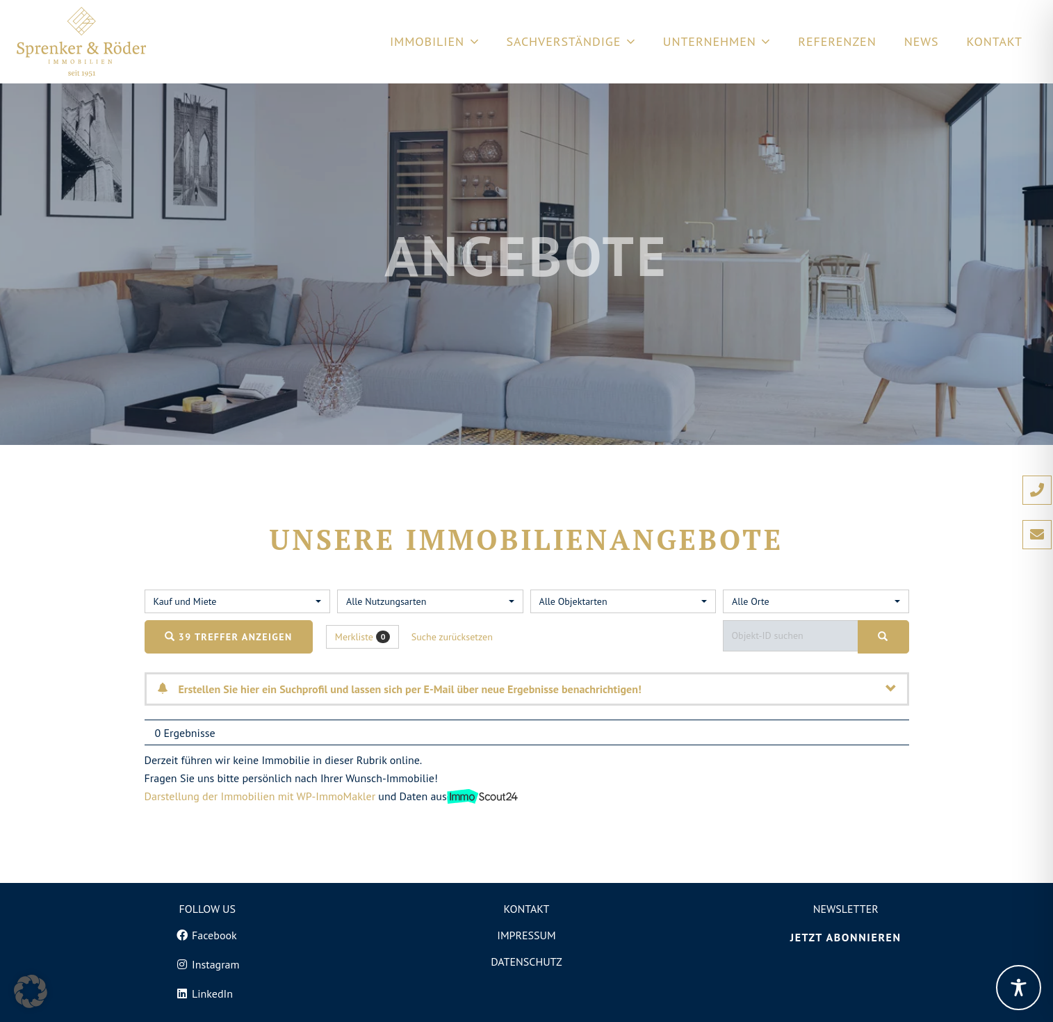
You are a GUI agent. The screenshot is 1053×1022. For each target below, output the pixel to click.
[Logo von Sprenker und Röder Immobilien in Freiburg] (81, 41)
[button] (30, 991)
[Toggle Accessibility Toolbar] (1019, 988)
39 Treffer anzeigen (229, 637)
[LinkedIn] (207, 993)
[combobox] (238, 601)
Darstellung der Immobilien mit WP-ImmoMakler (260, 796)
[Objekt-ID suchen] (793, 635)
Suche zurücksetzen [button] (452, 637)
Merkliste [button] (363, 637)
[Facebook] (207, 935)
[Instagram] (207, 964)
